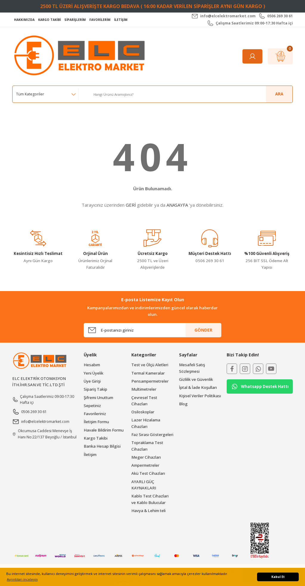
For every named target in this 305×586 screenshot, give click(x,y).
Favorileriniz (95, 413)
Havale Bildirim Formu (104, 430)
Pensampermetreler (150, 381)
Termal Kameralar (148, 373)
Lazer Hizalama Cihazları (145, 423)
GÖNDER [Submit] (203, 330)
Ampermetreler (145, 465)
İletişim (90, 454)
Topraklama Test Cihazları (147, 446)
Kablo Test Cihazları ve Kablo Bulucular (150, 499)
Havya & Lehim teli (148, 510)
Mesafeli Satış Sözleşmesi (192, 368)
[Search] (191, 94)
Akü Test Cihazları (148, 473)
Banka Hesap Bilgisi (102, 446)
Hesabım (92, 364)
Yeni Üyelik (93, 373)
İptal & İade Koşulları (198, 387)
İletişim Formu (96, 421)
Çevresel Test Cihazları (144, 400)
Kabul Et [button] (278, 577)
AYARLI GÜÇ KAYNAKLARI (143, 485)
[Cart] (280, 56)
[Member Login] (252, 56)
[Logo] (81, 55)
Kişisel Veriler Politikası (200, 395)
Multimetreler (143, 389)
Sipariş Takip (95, 389)
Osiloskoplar (142, 412)
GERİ (131, 205)
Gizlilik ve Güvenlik (196, 379)
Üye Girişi (92, 381)
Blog (183, 403)
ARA (279, 94)
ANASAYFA (177, 205)
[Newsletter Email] (152, 330)
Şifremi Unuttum (98, 397)
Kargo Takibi (96, 438)
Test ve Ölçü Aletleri (149, 364)
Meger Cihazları (146, 457)
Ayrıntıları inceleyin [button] (22, 579)
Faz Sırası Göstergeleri (152, 434)
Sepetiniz (92, 405)
